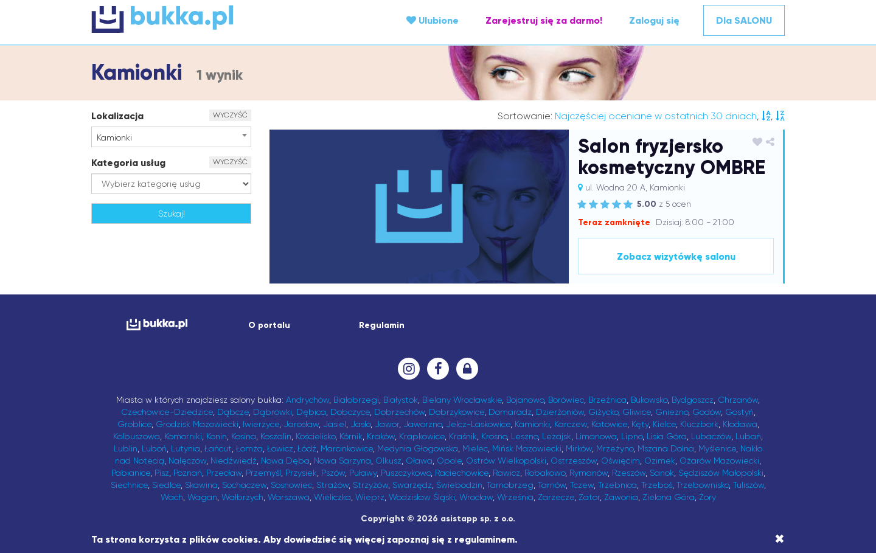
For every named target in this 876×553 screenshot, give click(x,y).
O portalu (269, 325)
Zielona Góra (668, 497)
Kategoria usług (128, 163)
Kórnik (351, 436)
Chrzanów (738, 400)
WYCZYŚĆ (230, 115)
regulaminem (484, 539)
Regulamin (382, 325)
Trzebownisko (702, 485)
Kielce (664, 424)
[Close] (779, 539)
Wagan (202, 497)
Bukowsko (649, 400)
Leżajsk (556, 436)
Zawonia (621, 497)
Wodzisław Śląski (422, 497)
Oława (419, 460)
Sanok (662, 473)
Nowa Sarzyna (342, 460)
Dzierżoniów (560, 412)
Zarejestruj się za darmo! (543, 20)
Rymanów (588, 473)
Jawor (387, 424)
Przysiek (301, 473)
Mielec (475, 448)
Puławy (363, 473)
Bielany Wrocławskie (462, 400)
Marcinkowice (347, 448)
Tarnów (552, 485)
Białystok (400, 400)
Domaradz (510, 412)
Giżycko (603, 412)
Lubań (748, 436)
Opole (449, 460)
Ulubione (432, 20)
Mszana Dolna (666, 448)
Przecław (224, 473)
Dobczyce (350, 412)
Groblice (134, 424)
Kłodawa (740, 424)
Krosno (494, 436)
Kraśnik (463, 436)
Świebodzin (459, 485)
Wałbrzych (242, 497)
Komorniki (183, 436)
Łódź (306, 448)
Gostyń (739, 412)
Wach (172, 497)
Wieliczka (332, 497)
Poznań (187, 473)
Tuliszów (748, 485)
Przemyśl (263, 473)
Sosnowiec (291, 485)
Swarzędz (412, 485)
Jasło (360, 424)
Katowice (609, 424)
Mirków (579, 448)
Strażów (332, 485)
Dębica (311, 412)
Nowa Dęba (285, 460)
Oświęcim (620, 460)
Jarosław (301, 424)
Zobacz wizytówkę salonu (676, 256)
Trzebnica (617, 485)
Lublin (125, 448)
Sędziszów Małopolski (720, 473)
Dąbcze (233, 412)
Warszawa (289, 497)
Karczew (570, 424)
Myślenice (717, 448)
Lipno (631, 436)
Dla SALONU (744, 20)
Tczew (582, 485)
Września (515, 497)
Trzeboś (656, 485)
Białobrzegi (356, 400)
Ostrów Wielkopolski (506, 460)
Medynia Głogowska (417, 448)
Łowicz (280, 448)
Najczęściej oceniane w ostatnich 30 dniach (656, 116)
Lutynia (185, 448)
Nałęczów (187, 460)
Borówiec (566, 400)
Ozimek (659, 460)
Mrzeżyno (614, 448)
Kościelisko (315, 436)
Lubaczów (711, 436)
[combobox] (171, 137)
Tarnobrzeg (510, 485)
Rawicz (506, 473)
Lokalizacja (117, 116)
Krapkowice (422, 436)
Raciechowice (461, 473)
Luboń (154, 448)
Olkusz (388, 460)
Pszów (333, 473)
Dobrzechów (399, 412)
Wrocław (476, 497)
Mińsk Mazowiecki (526, 448)
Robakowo (544, 473)
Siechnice (129, 485)
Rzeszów (628, 473)
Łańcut (218, 448)
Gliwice (636, 412)
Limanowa (596, 436)
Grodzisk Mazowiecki (197, 424)
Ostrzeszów (574, 460)
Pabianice (130, 473)
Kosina (243, 436)
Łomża (249, 448)
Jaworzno (422, 424)
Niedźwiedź (233, 460)
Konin (216, 436)
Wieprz (369, 497)
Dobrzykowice (456, 412)
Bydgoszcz (693, 400)
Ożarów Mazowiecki (719, 460)
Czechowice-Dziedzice (167, 412)
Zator (589, 497)
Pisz (162, 473)
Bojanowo (525, 400)
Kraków (381, 436)
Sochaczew (244, 485)
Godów (706, 412)
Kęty (639, 424)
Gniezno (671, 412)
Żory (707, 497)
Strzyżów (370, 485)
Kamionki (532, 424)
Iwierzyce (261, 424)
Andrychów (307, 400)
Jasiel (334, 424)
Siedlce (166, 485)
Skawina (201, 485)
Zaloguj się (654, 20)
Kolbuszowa (136, 436)
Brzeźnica (607, 400)
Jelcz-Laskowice (478, 424)
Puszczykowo (406, 473)
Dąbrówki (272, 412)
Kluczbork (699, 424)
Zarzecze (556, 497)
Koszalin (275, 436)
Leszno (524, 436)
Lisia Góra (667, 436)
